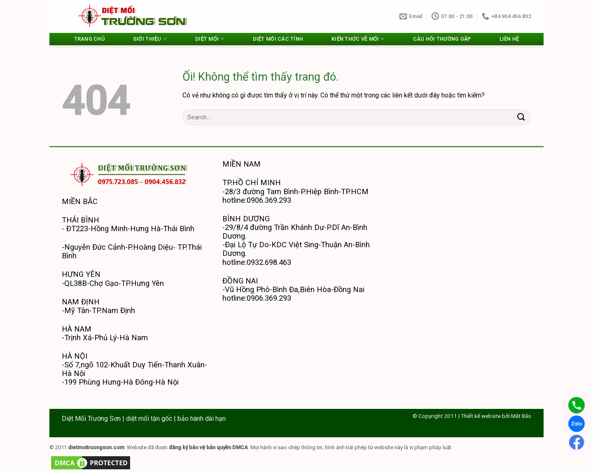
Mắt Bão (521, 416)
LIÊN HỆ (509, 39)
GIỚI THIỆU (150, 39)
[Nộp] (521, 117)
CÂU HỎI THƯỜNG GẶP (442, 39)
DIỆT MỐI (209, 39)
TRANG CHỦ (89, 39)
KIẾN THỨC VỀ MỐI (358, 39)
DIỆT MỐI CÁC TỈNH (278, 39)
